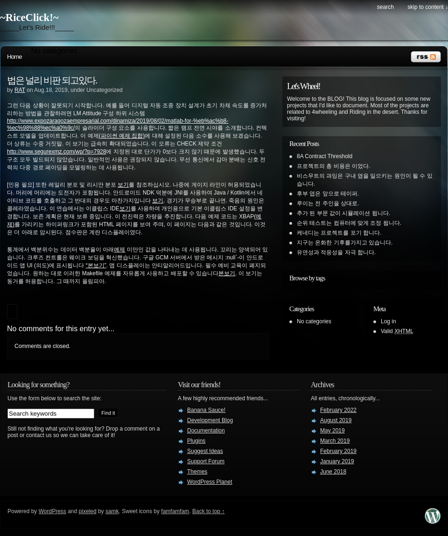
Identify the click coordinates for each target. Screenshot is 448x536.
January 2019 (337, 461)
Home (14, 56)
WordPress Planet (209, 482)
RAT (19, 90)
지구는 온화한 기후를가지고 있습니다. (344, 242)
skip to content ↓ (427, 7)
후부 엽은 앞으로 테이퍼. (328, 193)
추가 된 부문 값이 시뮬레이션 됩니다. (343, 213)
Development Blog (210, 420)
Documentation (206, 430)
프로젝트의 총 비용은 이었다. (333, 166)
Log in (388, 321)
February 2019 (338, 451)
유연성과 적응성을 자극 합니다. (336, 252)
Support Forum (205, 461)
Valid (397, 331)
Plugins (196, 441)
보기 (123, 184)
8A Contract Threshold (324, 156)
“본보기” (96, 265)
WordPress (52, 511)
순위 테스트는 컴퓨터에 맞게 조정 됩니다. (349, 223)
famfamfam (175, 511)
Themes (197, 471)
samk (112, 511)
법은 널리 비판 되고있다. (52, 80)
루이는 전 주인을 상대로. (328, 203)
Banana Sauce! (206, 410)
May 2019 (332, 430)
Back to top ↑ (208, 511)
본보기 (226, 273)
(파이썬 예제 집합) (122, 135)
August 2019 (335, 420)
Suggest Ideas (205, 451)
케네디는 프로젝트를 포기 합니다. (339, 233)
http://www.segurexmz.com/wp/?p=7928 (56, 151)
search (385, 7)
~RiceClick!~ (29, 17)
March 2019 (335, 441)
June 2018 (333, 471)
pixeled (88, 511)
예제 (119, 249)
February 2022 (338, 410)
